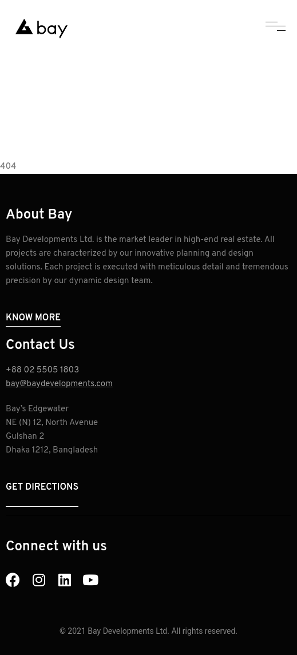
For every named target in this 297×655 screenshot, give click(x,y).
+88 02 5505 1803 (42, 370)
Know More (33, 318)
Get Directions (42, 487)
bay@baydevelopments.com (59, 384)
